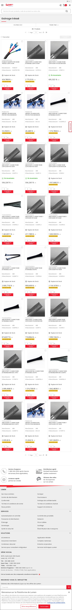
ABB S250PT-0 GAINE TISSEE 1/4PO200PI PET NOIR (10, 165)
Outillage (40, 525)
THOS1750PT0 (53, 421)
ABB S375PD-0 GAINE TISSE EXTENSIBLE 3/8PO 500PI (33, 62)
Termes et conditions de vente (12, 504)
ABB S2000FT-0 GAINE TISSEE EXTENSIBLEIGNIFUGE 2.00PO (10, 423)
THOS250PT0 (6, 163)
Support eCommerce (44, 507)
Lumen (36, 489)
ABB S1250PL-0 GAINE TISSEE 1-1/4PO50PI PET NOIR (34, 217)
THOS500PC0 (29, 163)
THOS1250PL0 (29, 215)
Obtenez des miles (49, 477)
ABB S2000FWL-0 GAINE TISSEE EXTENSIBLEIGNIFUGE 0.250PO (58, 371)
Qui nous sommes (7, 494)
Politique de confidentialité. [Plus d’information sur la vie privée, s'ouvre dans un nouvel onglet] (56, 602)
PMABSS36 (28, 112)
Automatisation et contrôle (10, 516)
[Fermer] (69, 592)
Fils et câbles (41, 522)
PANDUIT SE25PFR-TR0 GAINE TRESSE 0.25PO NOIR (10, 62)
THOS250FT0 (29, 318)
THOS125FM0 (53, 318)
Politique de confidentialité (46, 500)
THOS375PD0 (29, 60)
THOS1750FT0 (6, 369)
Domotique (5, 525)
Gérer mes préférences (29, 606)
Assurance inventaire (8, 541)
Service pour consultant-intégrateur (14, 547)
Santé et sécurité (7, 529)
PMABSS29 (28, 421)
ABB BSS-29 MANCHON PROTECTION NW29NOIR (32, 423)
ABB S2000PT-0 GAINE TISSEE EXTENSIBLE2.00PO (10, 268)
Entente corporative (44, 544)
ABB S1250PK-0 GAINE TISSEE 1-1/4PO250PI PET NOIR (58, 217)
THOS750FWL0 (6, 215)
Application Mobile (44, 537)
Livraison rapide (13, 478)
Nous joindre (5, 507)
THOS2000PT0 (6, 266)
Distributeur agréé (49, 469)
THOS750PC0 (53, 60)
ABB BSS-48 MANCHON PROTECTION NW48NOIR (9, 114)
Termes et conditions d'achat (47, 504)
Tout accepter (44, 606)
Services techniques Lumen (47, 547)
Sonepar (40, 494)
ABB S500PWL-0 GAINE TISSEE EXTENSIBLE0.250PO (11, 320)
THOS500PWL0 (6, 318)
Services (36, 511)
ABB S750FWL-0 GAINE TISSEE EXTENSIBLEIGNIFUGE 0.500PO (10, 217)
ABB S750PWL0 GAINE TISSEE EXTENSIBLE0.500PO (33, 268)
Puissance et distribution (10, 519)
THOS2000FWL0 (54, 369)
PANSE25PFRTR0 (7, 60)
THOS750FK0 (53, 163)
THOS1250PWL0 (53, 112)
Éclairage (4, 522)
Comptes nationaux (44, 541)
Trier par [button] (53, 25)
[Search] (36, 11)
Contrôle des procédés (45, 516)
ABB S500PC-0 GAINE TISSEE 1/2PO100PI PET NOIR (33, 165)
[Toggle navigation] (2, 5)
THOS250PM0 (53, 266)
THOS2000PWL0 (30, 369)
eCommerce (5, 537)
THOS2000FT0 (6, 421)
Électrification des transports (47, 529)
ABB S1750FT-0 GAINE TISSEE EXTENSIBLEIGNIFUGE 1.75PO (10, 371)
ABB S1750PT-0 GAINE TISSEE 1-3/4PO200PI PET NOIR (58, 423)
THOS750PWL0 (29, 266)
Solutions (36, 533)
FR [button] (67, 1)
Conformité (5, 500)
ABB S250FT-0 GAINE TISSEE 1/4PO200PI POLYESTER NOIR (33, 320)
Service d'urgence (14, 469)
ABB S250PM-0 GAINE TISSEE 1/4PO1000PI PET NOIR (57, 268)
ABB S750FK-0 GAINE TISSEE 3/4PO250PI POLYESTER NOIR (57, 165)
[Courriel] (33, 587)
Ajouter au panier (7, 88)
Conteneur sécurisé (8, 544)
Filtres (18, 25)
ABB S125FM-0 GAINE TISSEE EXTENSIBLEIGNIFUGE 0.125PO (57, 320)
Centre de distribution (9, 497)
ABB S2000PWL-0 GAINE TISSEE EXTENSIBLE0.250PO (34, 371)
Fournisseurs (42, 497)
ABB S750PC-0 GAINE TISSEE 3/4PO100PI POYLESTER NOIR (57, 62)
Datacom (40, 519)
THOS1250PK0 (53, 215)
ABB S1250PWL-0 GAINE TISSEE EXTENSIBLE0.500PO (58, 114)
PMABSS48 (5, 112)
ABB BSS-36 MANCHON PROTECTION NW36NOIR (32, 114)
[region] (36, 599)
